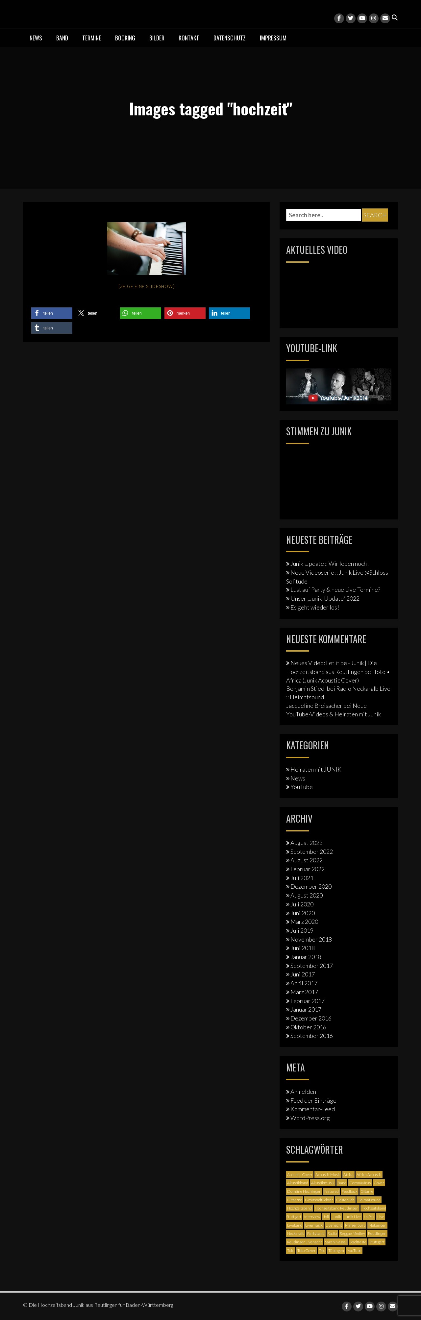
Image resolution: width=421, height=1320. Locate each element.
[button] (51, 313)
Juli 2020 (301, 904)
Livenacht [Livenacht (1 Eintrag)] (334, 1225)
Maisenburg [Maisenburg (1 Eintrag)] (355, 1225)
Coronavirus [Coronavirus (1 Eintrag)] (360, 1182)
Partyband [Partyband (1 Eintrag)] (316, 1233)
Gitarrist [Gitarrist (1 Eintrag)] (294, 1199)
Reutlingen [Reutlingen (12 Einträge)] (377, 1233)
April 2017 (303, 983)
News (36, 38)
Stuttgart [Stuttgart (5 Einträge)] (376, 1241)
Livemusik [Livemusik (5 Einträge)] (314, 1225)
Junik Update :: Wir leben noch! (329, 563)
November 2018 (311, 939)
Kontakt (189, 38)
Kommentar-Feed (312, 1109)
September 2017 (311, 965)
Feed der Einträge (313, 1100)
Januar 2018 (305, 956)
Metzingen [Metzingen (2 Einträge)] (377, 1225)
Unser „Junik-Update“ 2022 (324, 598)
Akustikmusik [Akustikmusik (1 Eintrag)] (322, 1182)
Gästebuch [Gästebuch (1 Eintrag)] (345, 1199)
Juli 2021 (301, 877)
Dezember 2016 (311, 1018)
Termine (91, 38)
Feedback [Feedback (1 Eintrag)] (350, 1191)
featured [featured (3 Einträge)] (331, 1191)
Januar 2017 (305, 1009)
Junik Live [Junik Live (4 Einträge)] (352, 1216)
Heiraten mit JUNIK (315, 769)
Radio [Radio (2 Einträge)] (332, 1233)
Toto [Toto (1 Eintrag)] (290, 1250)
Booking (125, 38)
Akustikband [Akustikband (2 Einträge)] (297, 1182)
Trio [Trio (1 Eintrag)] (322, 1250)
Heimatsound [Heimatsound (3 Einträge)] (369, 1199)
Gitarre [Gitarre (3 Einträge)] (366, 1191)
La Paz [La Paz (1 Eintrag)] (369, 1216)
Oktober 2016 (308, 1027)
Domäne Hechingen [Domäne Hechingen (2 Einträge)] (304, 1191)
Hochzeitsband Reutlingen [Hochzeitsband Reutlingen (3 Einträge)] (337, 1208)
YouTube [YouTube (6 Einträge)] (354, 1250)
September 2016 (311, 1035)
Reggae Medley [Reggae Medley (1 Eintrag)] (352, 1233)
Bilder (156, 38)
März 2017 (304, 992)
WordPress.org (310, 1117)
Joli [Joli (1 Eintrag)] (326, 1216)
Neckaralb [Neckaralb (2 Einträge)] (295, 1233)
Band (62, 38)
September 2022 (311, 851)
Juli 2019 (301, 930)
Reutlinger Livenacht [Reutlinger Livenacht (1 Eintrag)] (304, 1241)
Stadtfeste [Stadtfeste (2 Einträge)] (358, 1241)
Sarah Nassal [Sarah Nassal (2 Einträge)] (336, 1241)
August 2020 (306, 895)
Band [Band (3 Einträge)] (341, 1182)
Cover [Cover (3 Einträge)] (379, 1182)
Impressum (273, 38)
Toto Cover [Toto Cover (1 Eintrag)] (306, 1250)
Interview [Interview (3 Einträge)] (312, 1216)
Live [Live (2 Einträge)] (380, 1216)
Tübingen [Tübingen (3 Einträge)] (336, 1250)
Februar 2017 (307, 1000)
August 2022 (306, 860)
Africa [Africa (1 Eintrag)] (348, 1174)
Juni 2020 (302, 913)
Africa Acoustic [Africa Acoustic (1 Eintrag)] (369, 1174)
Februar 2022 (307, 869)
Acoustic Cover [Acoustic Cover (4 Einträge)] (299, 1174)
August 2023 (306, 842)
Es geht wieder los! (314, 607)
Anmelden (303, 1091)
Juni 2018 (302, 947)
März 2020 (304, 921)
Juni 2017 (302, 974)
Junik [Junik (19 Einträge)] (336, 1216)
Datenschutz (229, 38)
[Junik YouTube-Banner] (338, 385)
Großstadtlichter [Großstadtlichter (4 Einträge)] (319, 1199)
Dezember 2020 (311, 886)
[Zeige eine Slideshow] (146, 286)
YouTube (301, 786)
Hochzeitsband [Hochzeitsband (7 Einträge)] (299, 1208)
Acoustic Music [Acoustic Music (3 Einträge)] (327, 1174)
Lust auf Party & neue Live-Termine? (335, 589)
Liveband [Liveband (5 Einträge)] (294, 1225)
